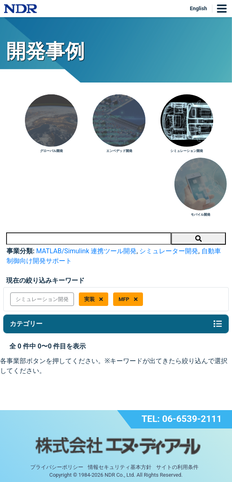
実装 (93, 299)
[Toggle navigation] (217, 323)
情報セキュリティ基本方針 (120, 467)
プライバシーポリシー (56, 467)
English (198, 8)
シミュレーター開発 (168, 251)
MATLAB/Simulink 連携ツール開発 (86, 251)
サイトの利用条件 (177, 467)
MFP (128, 299)
